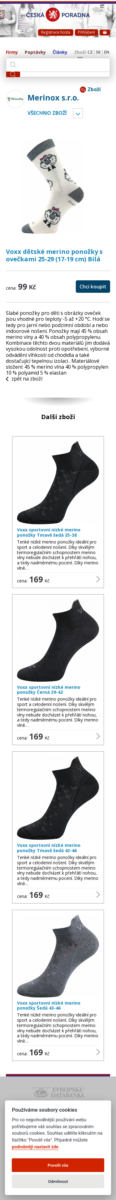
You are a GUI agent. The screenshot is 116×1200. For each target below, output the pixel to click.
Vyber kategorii (78, 113)
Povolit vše (58, 1165)
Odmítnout (58, 1181)
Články (60, 52)
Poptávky (35, 52)
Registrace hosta (55, 32)
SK (98, 52)
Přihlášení (86, 32)
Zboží (80, 52)
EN (106, 52)
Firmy (12, 52)
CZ (90, 52)
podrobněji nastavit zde (35, 1147)
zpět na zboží (24, 379)
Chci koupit (92, 286)
